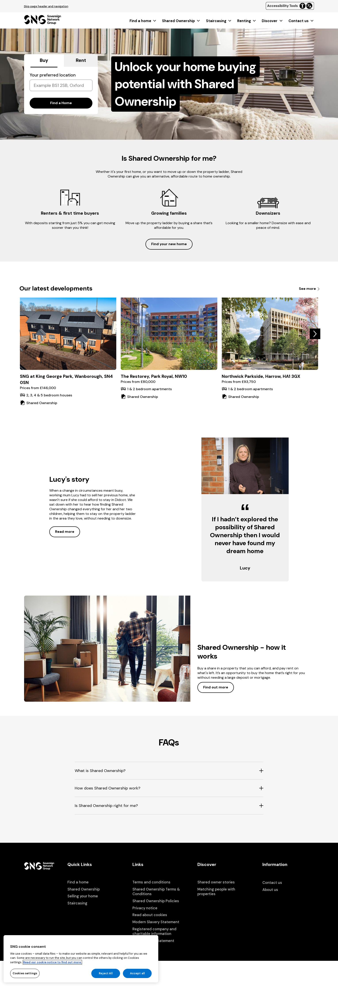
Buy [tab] (44, 60)
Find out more (215, 687)
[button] (315, 334)
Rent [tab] (81, 60)
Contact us (301, 21)
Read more (64, 531)
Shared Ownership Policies (155, 901)
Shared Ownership (181, 21)
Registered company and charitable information (154, 931)
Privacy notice (144, 908)
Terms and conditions (151, 882)
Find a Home (61, 103)
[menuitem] (143, 21)
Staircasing (219, 21)
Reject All (105, 977)
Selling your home (82, 896)
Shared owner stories (216, 882)
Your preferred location (53, 75)
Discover (272, 21)
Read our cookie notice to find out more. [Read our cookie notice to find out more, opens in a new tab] (52, 966)
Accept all (137, 977)
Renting (246, 21)
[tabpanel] (61, 90)
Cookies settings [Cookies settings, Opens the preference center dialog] (25, 977)
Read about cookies (149, 915)
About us (270, 889)
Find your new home (169, 244)
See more (309, 288)
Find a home (143, 21)
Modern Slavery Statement (155, 922)
